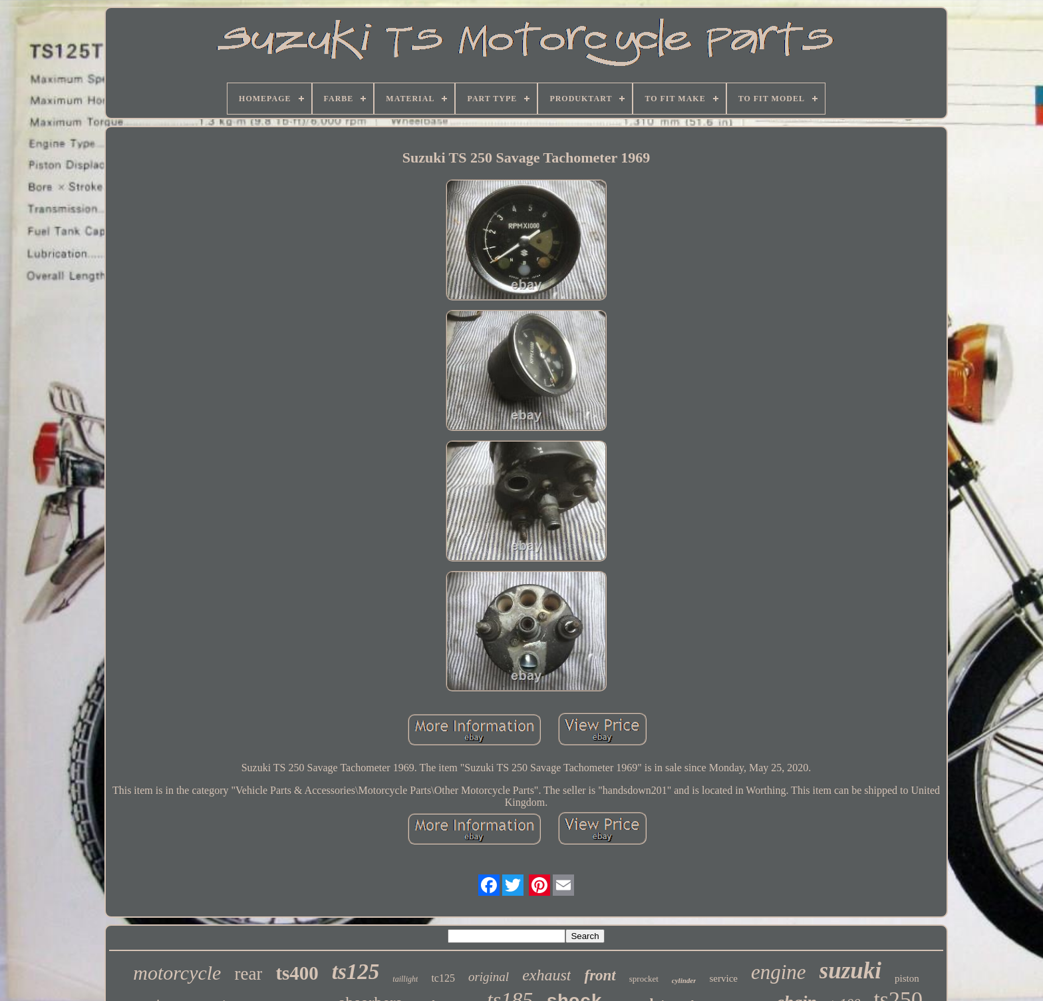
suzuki (850, 971)
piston (907, 978)
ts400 (296, 973)
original (488, 977)
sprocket (644, 979)
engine (778, 972)
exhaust (546, 975)
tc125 (443, 978)
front (599, 975)
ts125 (356, 972)
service (723, 978)
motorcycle (177, 973)
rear (248, 974)
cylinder (684, 980)
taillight (405, 979)
